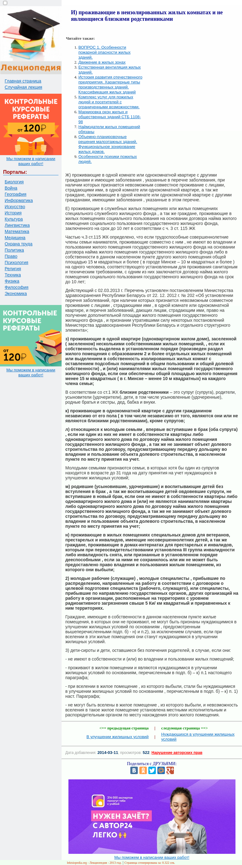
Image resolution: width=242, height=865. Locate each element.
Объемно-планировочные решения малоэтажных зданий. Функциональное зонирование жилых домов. (107, 144)
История (13, 212)
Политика (14, 250)
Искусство (15, 206)
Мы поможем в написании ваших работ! (30, 161)
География (15, 194)
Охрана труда (18, 243)
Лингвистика (17, 225)
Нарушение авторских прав (176, 753)
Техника (13, 274)
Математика (17, 231)
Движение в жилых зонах (102, 62)
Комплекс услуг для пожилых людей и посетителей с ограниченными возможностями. (109, 102)
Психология (16, 262)
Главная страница (23, 80)
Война (11, 188)
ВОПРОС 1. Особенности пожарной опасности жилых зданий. (104, 52)
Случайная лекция (23, 87)
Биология (14, 181)
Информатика (19, 200)
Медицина (15, 237)
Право (11, 256)
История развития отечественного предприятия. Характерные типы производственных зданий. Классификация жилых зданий (110, 84)
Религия (13, 268)
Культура (14, 219)
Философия (16, 287)
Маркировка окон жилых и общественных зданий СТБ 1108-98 (109, 117)
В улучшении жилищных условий (117, 736)
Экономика (16, 293)
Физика (12, 281)
